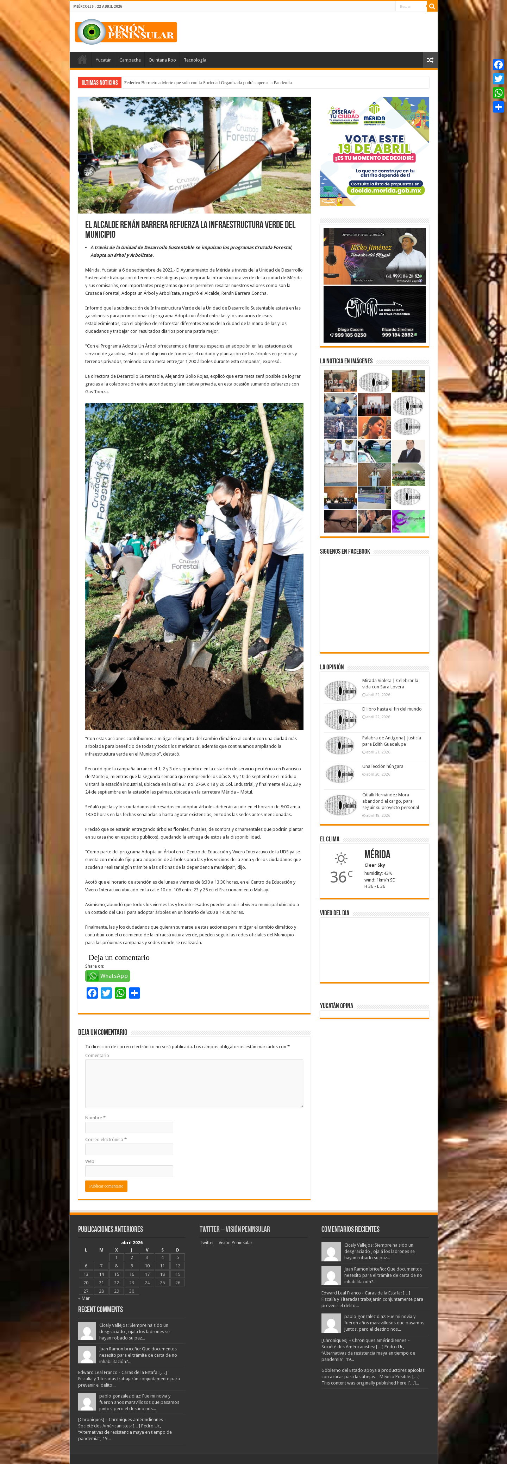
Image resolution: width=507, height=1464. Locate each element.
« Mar (84, 1298)
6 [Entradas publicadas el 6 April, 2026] (86, 1265)
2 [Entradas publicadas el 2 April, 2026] (132, 1257)
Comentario (97, 1055)
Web (89, 1161)
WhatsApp (114, 976)
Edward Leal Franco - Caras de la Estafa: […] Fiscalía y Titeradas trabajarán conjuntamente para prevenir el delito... (129, 1379)
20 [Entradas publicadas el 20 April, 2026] (85, 1282)
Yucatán (104, 60)
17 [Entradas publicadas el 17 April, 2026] (147, 1274)
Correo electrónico (106, 1139)
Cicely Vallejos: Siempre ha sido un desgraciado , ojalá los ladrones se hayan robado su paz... (134, 1332)
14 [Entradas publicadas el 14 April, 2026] (101, 1274)
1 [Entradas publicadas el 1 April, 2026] (116, 1257)
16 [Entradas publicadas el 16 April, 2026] (131, 1274)
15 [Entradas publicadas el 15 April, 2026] (116, 1274)
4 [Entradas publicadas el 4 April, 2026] (162, 1257)
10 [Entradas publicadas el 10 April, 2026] (147, 1265)
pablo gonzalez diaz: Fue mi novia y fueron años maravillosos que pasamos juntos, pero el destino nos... (139, 1402)
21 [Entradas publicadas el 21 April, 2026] (101, 1282)
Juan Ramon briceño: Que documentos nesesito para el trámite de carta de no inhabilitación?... (138, 1355)
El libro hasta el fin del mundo (392, 709)
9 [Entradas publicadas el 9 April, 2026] (132, 1265)
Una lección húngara (382, 766)
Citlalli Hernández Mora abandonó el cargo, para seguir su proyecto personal (390, 801)
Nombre (95, 1117)
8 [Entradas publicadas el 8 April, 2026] (116, 1265)
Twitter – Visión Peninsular (235, 1230)
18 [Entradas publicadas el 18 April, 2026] (162, 1274)
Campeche (130, 60)
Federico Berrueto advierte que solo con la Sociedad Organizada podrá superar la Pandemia (208, 82)
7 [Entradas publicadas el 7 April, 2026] (101, 1265)
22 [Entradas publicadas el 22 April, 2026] (116, 1282)
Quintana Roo (162, 60)
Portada (82, 59)
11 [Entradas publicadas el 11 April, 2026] (162, 1265)
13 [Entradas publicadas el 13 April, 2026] (85, 1274)
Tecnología (195, 60)
